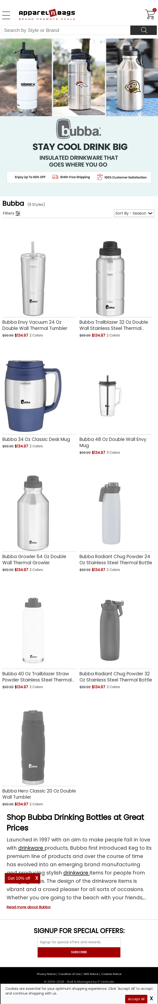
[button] (53, 336)
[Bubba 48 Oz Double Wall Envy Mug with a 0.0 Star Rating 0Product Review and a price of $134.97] (116, 399)
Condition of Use (69, 974)
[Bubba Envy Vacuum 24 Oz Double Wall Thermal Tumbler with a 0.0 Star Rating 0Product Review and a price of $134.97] (39, 282)
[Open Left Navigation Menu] (6, 15)
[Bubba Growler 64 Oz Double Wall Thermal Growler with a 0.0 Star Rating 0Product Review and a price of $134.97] (39, 516)
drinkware (31, 848)
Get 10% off (19, 878)
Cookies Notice (111, 974)
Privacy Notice (46, 974)
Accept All (136, 999)
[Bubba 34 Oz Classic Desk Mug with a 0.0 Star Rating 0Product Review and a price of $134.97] (39, 396)
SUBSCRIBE (79, 952)
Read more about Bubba (28, 907)
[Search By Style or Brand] (65, 30)
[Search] (143, 30)
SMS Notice (90, 974)
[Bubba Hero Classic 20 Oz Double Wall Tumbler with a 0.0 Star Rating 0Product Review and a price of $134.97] (39, 751)
